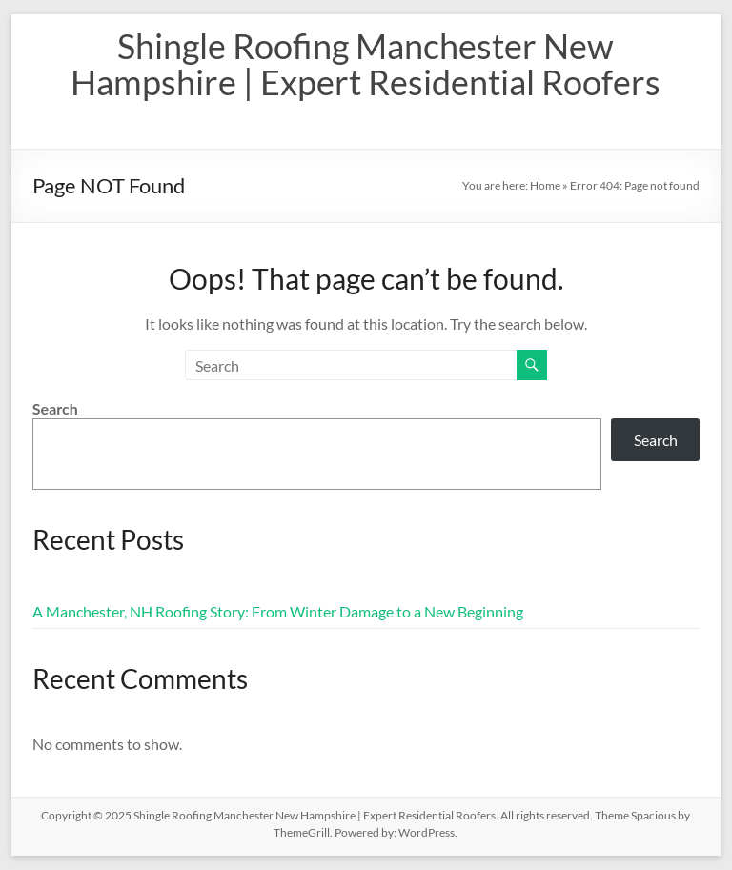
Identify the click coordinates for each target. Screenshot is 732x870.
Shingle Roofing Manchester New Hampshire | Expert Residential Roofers (366, 64)
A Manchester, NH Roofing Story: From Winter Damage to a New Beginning (277, 611)
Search (55, 408)
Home (545, 185)
